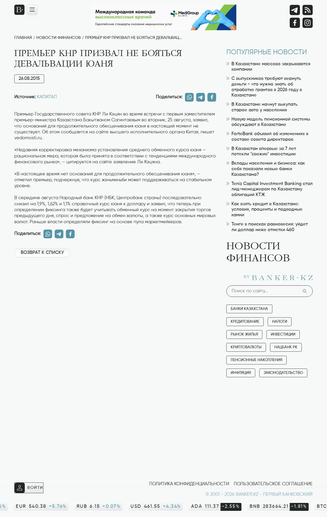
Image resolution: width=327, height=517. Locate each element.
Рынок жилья (244, 334)
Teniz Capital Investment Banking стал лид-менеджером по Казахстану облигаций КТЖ (269, 189)
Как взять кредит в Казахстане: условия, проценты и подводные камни (264, 209)
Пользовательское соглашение (273, 484)
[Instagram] (307, 23)
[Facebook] (295, 23)
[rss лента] (307, 10)
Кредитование (245, 322)
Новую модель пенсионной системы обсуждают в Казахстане (268, 122)
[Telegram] (295, 10)
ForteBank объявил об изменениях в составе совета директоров (267, 137)
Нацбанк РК (285, 347)
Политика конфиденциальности (189, 484)
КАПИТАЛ (47, 97)
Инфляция (241, 373)
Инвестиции (283, 334)
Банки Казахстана (249, 309)
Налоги (279, 322)
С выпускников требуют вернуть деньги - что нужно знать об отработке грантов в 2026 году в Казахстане (264, 87)
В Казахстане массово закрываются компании (268, 67)
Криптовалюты (246, 347)
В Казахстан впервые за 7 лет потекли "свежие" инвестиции (261, 151)
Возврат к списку (42, 252)
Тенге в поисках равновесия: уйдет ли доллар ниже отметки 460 (267, 227)
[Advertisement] (115, 278)
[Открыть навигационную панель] (32, 10)
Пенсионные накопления (256, 360)
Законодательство (283, 373)
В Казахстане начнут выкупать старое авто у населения (262, 107)
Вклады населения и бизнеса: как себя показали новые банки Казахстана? (265, 169)
